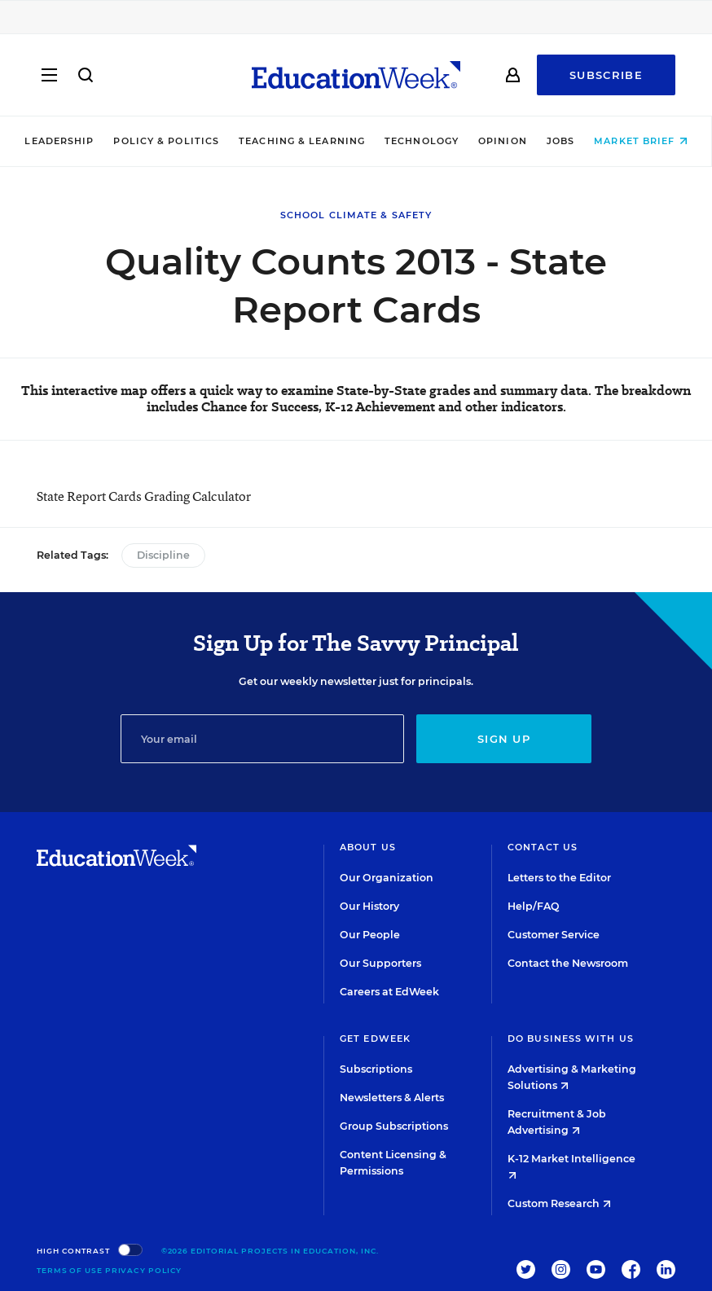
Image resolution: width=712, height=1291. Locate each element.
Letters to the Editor (559, 878)
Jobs (560, 141)
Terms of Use (70, 1270)
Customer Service (554, 935)
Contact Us (543, 847)
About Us (368, 847)
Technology (422, 141)
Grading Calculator (197, 496)
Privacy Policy (143, 1270)
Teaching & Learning (302, 141)
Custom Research (559, 1203)
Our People (370, 935)
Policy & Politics (166, 141)
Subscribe (606, 74)
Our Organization (386, 878)
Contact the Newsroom (568, 963)
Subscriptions (376, 1069)
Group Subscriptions (394, 1126)
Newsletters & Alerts (392, 1097)
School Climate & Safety (356, 215)
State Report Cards (89, 496)
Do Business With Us (571, 1038)
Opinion (502, 141)
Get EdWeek (375, 1038)
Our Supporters (380, 963)
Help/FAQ (534, 906)
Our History (369, 906)
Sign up (503, 738)
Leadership (59, 141)
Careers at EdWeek (389, 992)
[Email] (262, 738)
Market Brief (640, 141)
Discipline (163, 555)
